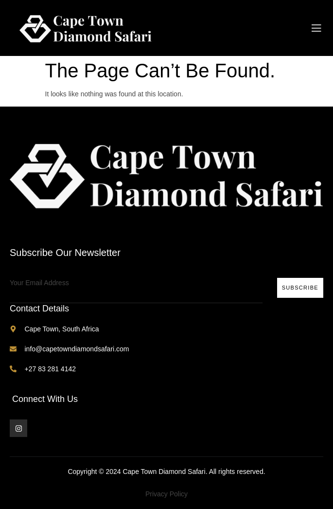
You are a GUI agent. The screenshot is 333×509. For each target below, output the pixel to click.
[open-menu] (316, 28)
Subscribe (300, 288)
